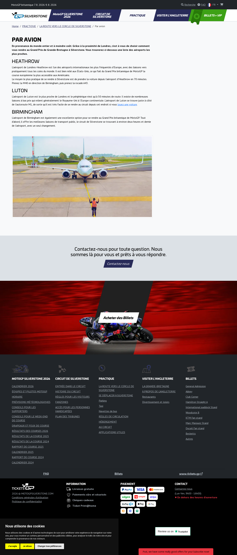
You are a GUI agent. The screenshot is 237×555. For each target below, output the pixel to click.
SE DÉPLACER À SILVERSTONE (116, 395)
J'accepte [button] (12, 546)
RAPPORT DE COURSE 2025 (28, 446)
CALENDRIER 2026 (23, 386)
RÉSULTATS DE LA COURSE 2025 (30, 436)
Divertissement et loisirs (155, 402)
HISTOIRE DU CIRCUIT (68, 391)
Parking (103, 400)
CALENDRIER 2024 (23, 462)
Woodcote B (192, 412)
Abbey (189, 391)
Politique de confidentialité (27, 501)
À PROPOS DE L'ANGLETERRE (159, 391)
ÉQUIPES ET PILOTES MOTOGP (29, 391)
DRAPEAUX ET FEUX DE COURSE (30, 425)
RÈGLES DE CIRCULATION (113, 416)
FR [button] (212, 5)
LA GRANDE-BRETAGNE (155, 386)
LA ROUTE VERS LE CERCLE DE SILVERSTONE (65, 26)
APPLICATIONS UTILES (112, 432)
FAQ (46, 474)
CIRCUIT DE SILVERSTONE (102, 15)
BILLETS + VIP (206, 15)
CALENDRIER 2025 (23, 452)
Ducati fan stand (195, 428)
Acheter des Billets (118, 317)
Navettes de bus (108, 411)
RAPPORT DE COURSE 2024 (28, 457)
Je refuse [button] (27, 546)
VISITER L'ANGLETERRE (172, 15)
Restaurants (149, 396)
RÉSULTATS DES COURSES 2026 (30, 431)
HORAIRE (17, 396)
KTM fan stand (194, 417)
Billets (119, 474)
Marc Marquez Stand (197, 423)
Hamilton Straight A (197, 402)
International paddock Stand (201, 407)
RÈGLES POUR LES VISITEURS (72, 396)
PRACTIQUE (137, 15)
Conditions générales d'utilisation (30, 497)
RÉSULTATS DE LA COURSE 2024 (30, 441)
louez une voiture (127, 104)
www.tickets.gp (191, 474)
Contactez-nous (118, 264)
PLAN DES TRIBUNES (67, 416)
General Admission (196, 386)
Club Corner (192, 396)
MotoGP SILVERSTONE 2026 (67, 15)
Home (15, 26)
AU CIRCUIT (105, 427)
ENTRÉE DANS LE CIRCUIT (70, 386)
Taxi (101, 406)
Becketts (191, 433)
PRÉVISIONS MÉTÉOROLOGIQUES (31, 402)
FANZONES (61, 402)
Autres (189, 438)
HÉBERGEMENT (108, 421)
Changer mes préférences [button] (49, 546)
